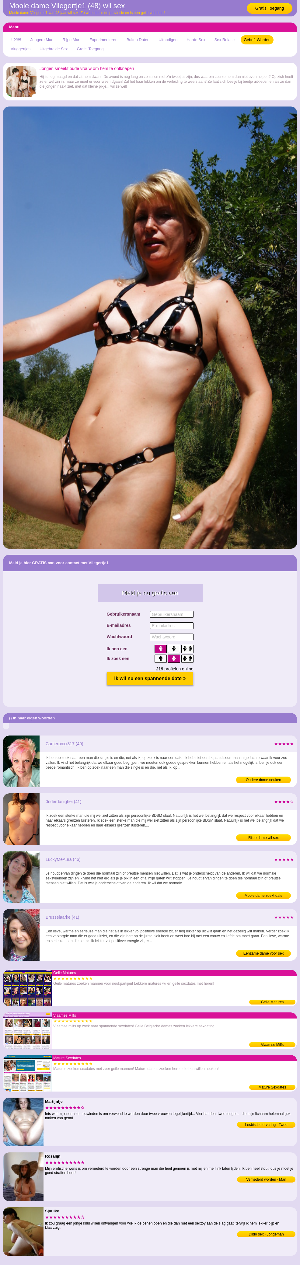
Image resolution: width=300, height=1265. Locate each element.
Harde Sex (196, 39)
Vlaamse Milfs (272, 1045)
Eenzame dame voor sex (263, 953)
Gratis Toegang (269, 8)
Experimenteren (103, 39)
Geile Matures (272, 1002)
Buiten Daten (138, 39)
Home (16, 39)
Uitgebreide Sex (54, 49)
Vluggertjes (20, 49)
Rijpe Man (72, 39)
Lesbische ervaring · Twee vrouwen (266, 1125)
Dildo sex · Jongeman (266, 1234)
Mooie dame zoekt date (264, 895)
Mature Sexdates (272, 1087)
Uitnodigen (168, 39)
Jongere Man (42, 39)
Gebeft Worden (257, 39)
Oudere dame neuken (263, 780)
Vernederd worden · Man (266, 1179)
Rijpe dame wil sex (263, 838)
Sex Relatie (225, 39)
